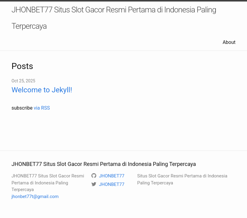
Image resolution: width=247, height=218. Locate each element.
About (228, 42)
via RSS (42, 108)
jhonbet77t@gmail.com (35, 196)
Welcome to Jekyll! (42, 90)
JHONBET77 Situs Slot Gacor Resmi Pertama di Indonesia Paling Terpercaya (114, 18)
